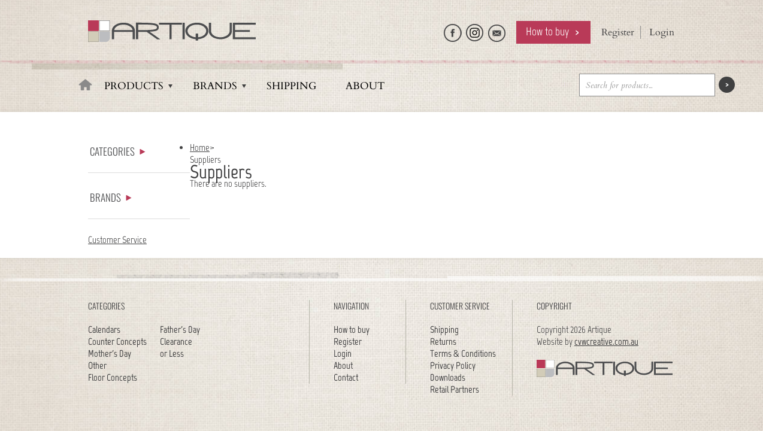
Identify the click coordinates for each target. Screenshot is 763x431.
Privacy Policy (453, 365)
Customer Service (117, 239)
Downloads (447, 377)
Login (661, 32)
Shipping (291, 86)
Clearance (176, 341)
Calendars (104, 329)
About (365, 86)
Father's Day (180, 329)
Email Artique (497, 30)
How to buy (547, 31)
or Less (172, 353)
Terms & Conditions (463, 353)
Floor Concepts (112, 377)
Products (134, 86)
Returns (443, 341)
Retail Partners (454, 389)
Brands (215, 86)
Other (97, 365)
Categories (118, 151)
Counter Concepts (117, 341)
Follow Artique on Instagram (475, 30)
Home (200, 147)
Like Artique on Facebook (453, 30)
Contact (346, 377)
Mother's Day (109, 353)
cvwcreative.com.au (606, 341)
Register (617, 32)
